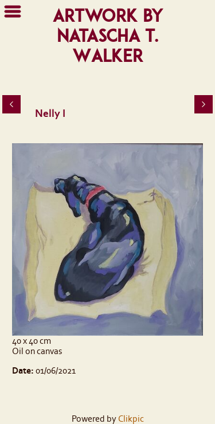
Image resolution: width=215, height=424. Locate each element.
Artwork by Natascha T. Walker (108, 36)
